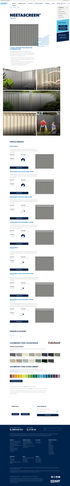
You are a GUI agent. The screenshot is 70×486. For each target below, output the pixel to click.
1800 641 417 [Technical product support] (16, 430)
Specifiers (2, 0)
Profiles (18, 7)
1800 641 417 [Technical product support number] (26, 411)
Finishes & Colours (22, 3)
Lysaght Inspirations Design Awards (15, 462)
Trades (5, 0)
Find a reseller (61, 17)
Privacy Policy (35, 476)
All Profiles (12, 451)
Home (11, 7)
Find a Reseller (38, 442)
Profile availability (40, 46)
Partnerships (25, 460)
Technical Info (19, 167)
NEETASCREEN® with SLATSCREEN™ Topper (42, 40)
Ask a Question (38, 459)
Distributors (8, 0)
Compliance (50, 449)
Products (14, 3)
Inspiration (47, 3)
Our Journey (25, 459)
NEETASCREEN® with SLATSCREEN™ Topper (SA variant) (41, 44)
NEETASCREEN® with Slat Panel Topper (43, 39)
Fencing (13, 18)
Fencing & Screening (14, 444)
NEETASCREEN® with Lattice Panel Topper (43, 38)
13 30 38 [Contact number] (62, 23)
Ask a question (25, 414)
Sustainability (51, 451)
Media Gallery (12, 459)
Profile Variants (61, 11)
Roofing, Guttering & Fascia (15, 441)
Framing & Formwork (14, 449)
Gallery (59, 9)
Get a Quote (30, 3)
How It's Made (25, 447)
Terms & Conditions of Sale (26, 476)
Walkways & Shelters (13, 448)
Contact (58, 3)
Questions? (60, 15)
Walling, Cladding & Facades (15, 442)
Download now (63, 37)
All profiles (50, 448)
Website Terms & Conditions (15, 476)
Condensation (51, 452)
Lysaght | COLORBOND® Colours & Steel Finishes (27, 442)
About (53, 3)
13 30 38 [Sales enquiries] (31, 430)
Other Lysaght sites (66, 0)
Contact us (25, 386)
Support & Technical (39, 3)
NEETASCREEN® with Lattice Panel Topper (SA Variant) (41, 43)
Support (49, 441)
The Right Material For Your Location (28, 444)
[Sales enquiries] (63, 3)
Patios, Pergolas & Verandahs (15, 445)
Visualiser (11, 460)
